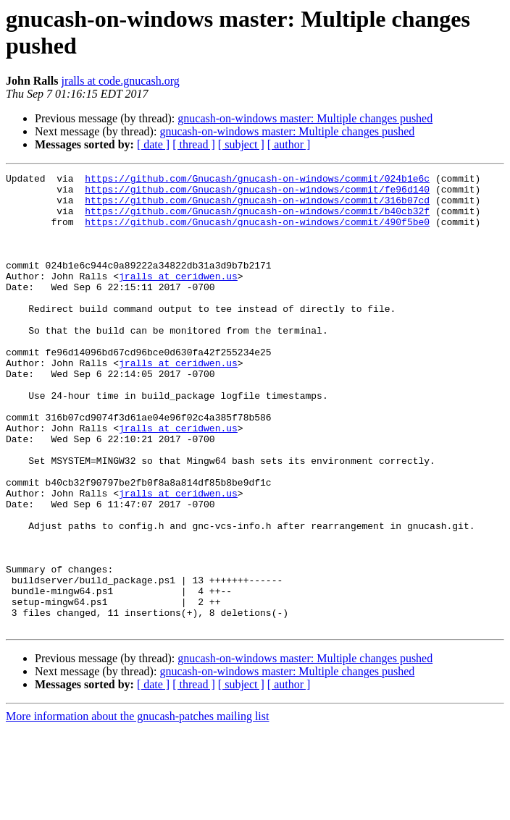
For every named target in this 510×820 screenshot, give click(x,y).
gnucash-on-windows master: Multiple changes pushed (304, 118)
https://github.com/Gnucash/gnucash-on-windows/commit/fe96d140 (257, 193)
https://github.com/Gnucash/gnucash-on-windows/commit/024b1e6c (257, 180)
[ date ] (153, 144)
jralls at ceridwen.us (178, 297)
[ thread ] (193, 144)
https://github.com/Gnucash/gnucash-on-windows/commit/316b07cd (257, 206)
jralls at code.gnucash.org (120, 81)
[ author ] (289, 144)
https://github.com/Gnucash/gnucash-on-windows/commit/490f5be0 (257, 232)
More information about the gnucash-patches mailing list (137, 807)
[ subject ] (241, 144)
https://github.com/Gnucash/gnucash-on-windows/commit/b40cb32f (257, 219)
